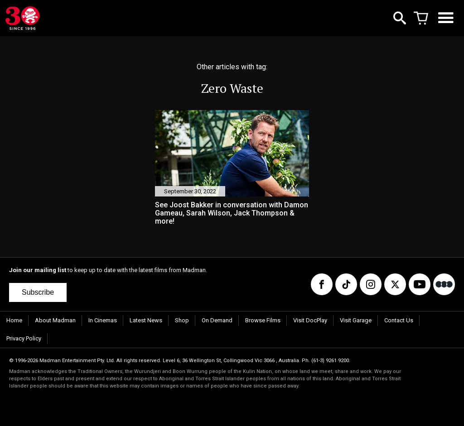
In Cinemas (102, 320)
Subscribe (38, 292)
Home (14, 320)
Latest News (146, 320)
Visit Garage (356, 320)
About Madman (55, 320)
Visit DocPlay (310, 320)
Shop (182, 320)
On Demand (217, 320)
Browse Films (262, 320)
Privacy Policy (23, 338)
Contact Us (398, 320)
